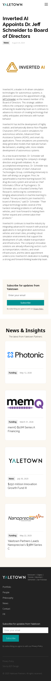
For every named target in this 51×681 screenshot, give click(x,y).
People (6, 592)
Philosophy (8, 597)
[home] (12, 4)
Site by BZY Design (11, 666)
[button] (45, 4)
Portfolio (7, 586)
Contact (6, 608)
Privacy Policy (8, 661)
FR (4, 614)
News (5, 603)
